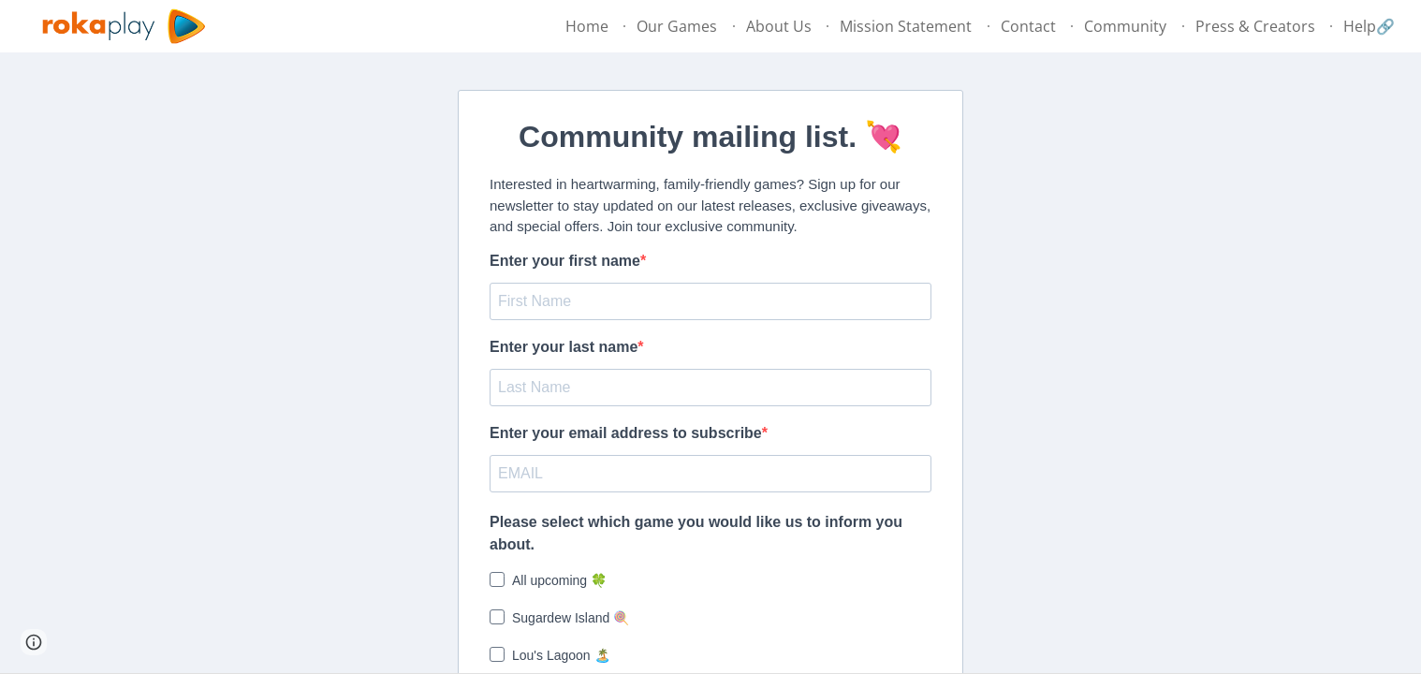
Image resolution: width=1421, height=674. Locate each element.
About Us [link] (779, 26)
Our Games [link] (677, 26)
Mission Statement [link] (906, 26)
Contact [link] (1028, 26)
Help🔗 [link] (1369, 26)
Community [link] (1125, 26)
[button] (34, 642)
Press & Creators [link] (1255, 26)
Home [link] (586, 26)
